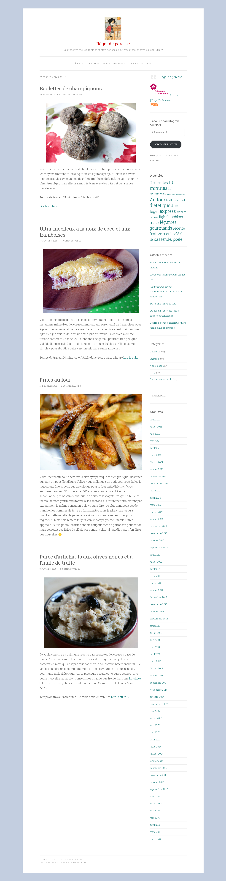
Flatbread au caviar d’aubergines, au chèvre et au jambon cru (166, 291)
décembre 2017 (158, 682)
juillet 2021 (156, 426)
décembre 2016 (158, 767)
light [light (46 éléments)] (163, 217)
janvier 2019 (156, 590)
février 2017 (156, 753)
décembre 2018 (158, 597)
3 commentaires (71, 386)
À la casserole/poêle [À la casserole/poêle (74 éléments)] (166, 236)
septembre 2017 (159, 703)
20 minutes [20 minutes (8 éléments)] (170, 194)
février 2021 (156, 462)
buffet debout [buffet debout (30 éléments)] (175, 200)
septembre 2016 (159, 789)
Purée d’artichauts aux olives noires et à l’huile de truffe (86, 559)
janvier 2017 (156, 760)
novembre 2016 (158, 774)
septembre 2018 (159, 618)
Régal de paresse (113, 43)
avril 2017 (155, 739)
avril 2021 (155, 447)
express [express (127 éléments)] (168, 211)
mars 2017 (155, 746)
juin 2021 (155, 433)
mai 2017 (155, 732)
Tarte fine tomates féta (163, 303)
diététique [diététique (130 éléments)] (160, 205)
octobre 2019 (157, 540)
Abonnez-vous (166, 144)
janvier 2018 (156, 675)
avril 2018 (155, 654)
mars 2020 (155, 504)
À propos (80, 63)
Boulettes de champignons (71, 88)
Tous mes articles (139, 63)
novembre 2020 (159, 483)
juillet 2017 (156, 718)
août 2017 (155, 711)
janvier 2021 (156, 469)
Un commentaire (72, 94)
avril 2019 (155, 568)
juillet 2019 (156, 561)
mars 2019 (155, 575)
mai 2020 (155, 490)
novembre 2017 (158, 689)
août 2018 (155, 625)
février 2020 (156, 511)
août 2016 (155, 796)
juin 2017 (155, 725)
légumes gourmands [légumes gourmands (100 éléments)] (163, 225)
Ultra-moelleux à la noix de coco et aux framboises (85, 231)
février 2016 (156, 839)
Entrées (94, 63)
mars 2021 (155, 454)
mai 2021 (155, 440)
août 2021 (155, 419)
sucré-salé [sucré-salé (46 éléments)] (171, 233)
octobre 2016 (157, 782)
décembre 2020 (158, 476)
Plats (106, 63)
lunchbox (135, 678)
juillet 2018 (156, 632)
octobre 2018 (157, 611)
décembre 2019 (158, 526)
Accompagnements (161, 378)
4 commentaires (71, 240)
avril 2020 (155, 497)
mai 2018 (155, 646)
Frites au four (55, 379)
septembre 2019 (159, 547)
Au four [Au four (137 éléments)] (158, 200)
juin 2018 (155, 639)
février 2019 (156, 583)
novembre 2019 (158, 533)
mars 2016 (155, 831)
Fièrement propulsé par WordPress (61, 859)
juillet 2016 (156, 803)
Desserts (119, 63)
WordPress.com (77, 862)
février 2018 (156, 668)
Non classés (157, 365)
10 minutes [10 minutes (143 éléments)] (161, 185)
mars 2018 (155, 661)
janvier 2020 (157, 519)
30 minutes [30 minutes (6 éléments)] (180, 195)
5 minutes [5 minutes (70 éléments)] (159, 182)
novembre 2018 (158, 604)
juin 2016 (155, 810)
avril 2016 (155, 824)
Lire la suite (49, 206)
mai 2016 (155, 817)
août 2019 (155, 554)
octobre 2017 (157, 696)
